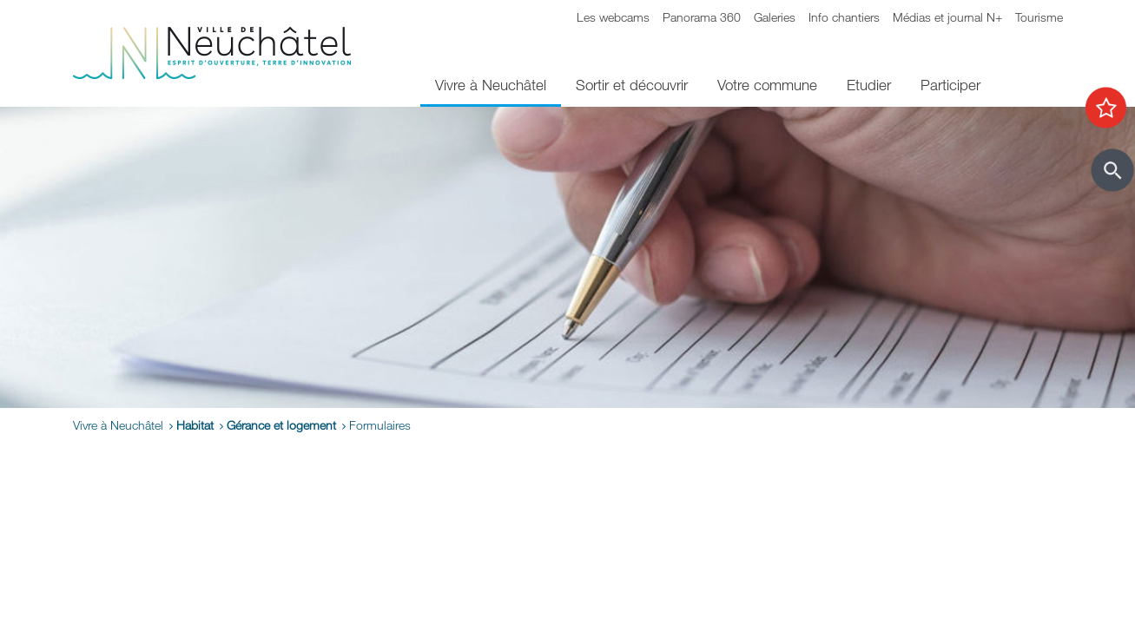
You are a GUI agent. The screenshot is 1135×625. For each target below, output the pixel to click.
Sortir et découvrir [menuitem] (632, 85)
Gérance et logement (281, 425)
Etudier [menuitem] (869, 85)
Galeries (774, 17)
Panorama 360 (702, 17)
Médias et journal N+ (947, 17)
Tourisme (1039, 17)
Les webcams (613, 17)
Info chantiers (844, 17)
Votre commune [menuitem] (767, 85)
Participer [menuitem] (950, 85)
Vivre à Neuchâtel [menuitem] (490, 85)
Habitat (195, 425)
